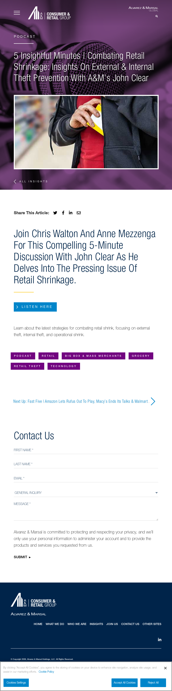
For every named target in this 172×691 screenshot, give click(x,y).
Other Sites (152, 624)
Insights (96, 624)
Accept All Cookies (124, 683)
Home (38, 624)
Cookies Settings (16, 683)
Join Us (112, 624)
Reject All (153, 683)
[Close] (165, 669)
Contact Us (130, 624)
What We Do (55, 624)
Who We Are (76, 624)
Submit (20, 557)
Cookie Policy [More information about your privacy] (46, 672)
